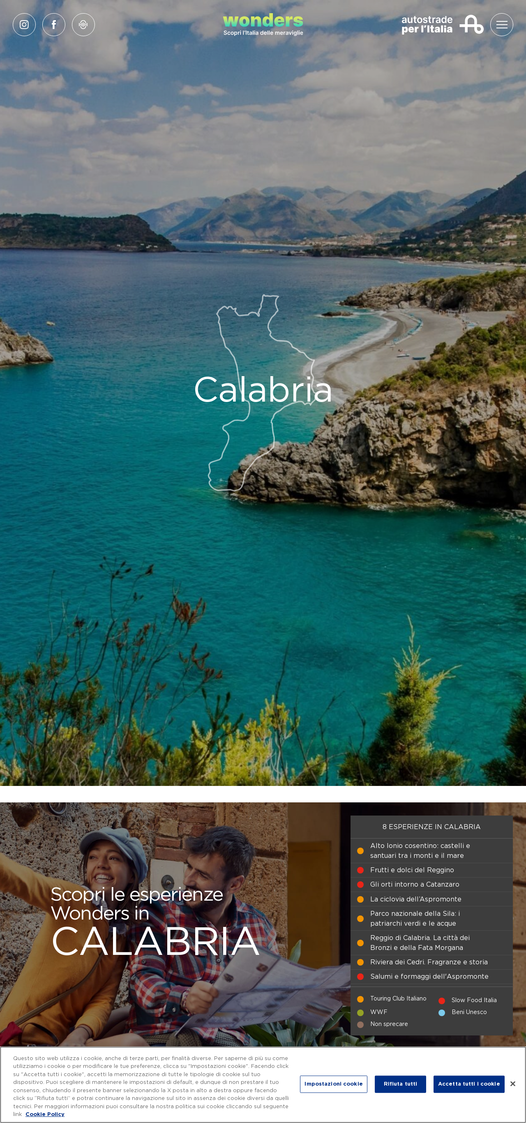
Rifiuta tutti (401, 1084)
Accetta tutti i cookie (469, 1084)
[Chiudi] (513, 1083)
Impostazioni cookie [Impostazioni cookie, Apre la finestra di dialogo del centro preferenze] (333, 1084)
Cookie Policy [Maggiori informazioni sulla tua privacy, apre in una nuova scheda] (45, 1114)
